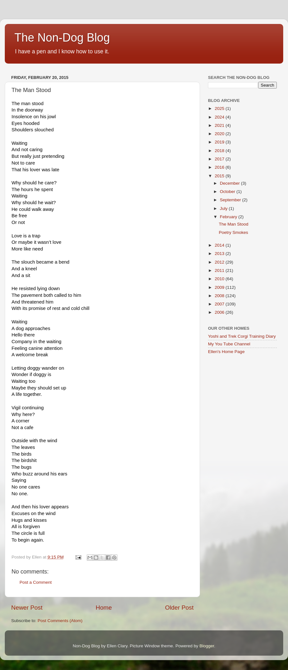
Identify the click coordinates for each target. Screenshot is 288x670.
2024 (220, 117)
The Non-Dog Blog (62, 37)
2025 (220, 108)
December (230, 183)
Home (104, 607)
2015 (220, 175)
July (224, 208)
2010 (220, 278)
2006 (220, 312)
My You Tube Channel (229, 344)
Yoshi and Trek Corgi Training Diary (242, 336)
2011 (220, 270)
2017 (220, 159)
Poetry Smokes (233, 232)
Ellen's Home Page (226, 351)
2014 (220, 245)
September (231, 199)
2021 (220, 125)
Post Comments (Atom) (60, 620)
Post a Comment (36, 582)
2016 (220, 167)
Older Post (179, 607)
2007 (220, 304)
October (228, 191)
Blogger (206, 645)
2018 (220, 150)
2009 (220, 287)
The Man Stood (233, 224)
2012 (220, 262)
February (229, 216)
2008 (220, 295)
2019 (220, 142)
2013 (220, 253)
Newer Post (27, 607)
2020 (220, 133)
